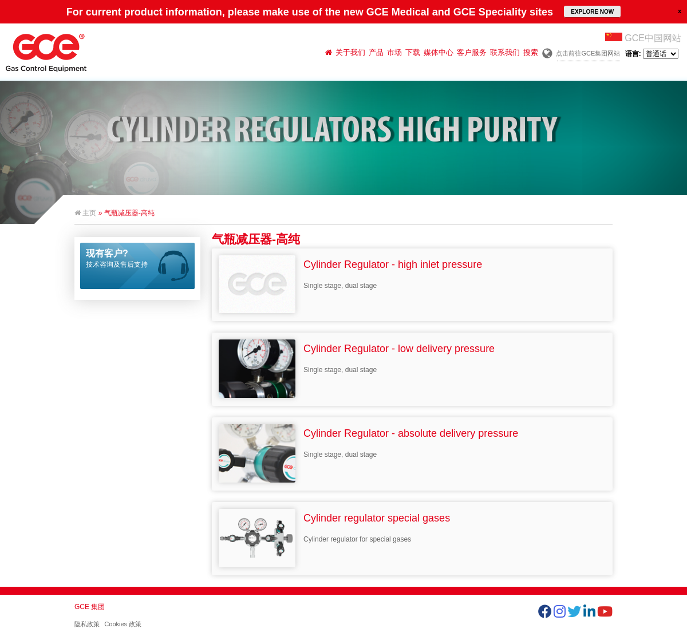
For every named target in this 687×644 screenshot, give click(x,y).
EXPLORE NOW (592, 12)
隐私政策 (87, 624)
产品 (376, 52)
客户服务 (472, 52)
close (679, 11)
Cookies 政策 (122, 624)
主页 (85, 213)
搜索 (530, 52)
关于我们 (350, 52)
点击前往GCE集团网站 (588, 53)
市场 (394, 52)
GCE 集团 (89, 607)
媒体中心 (438, 52)
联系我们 (505, 52)
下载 (412, 52)
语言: (651, 54)
